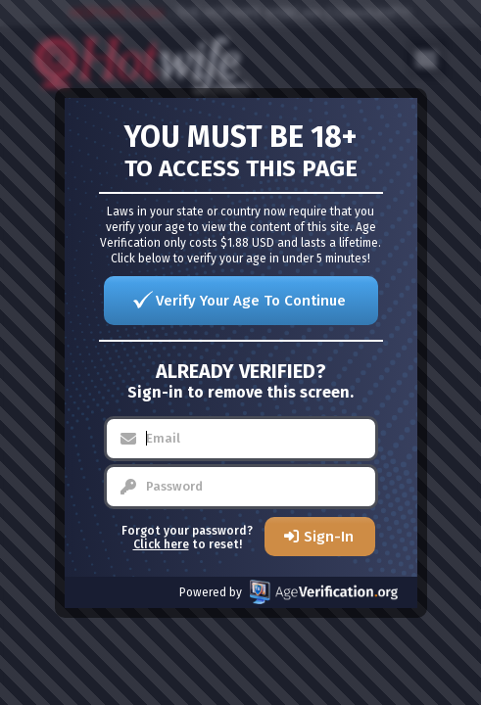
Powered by (288, 592)
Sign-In (329, 536)
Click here (161, 544)
